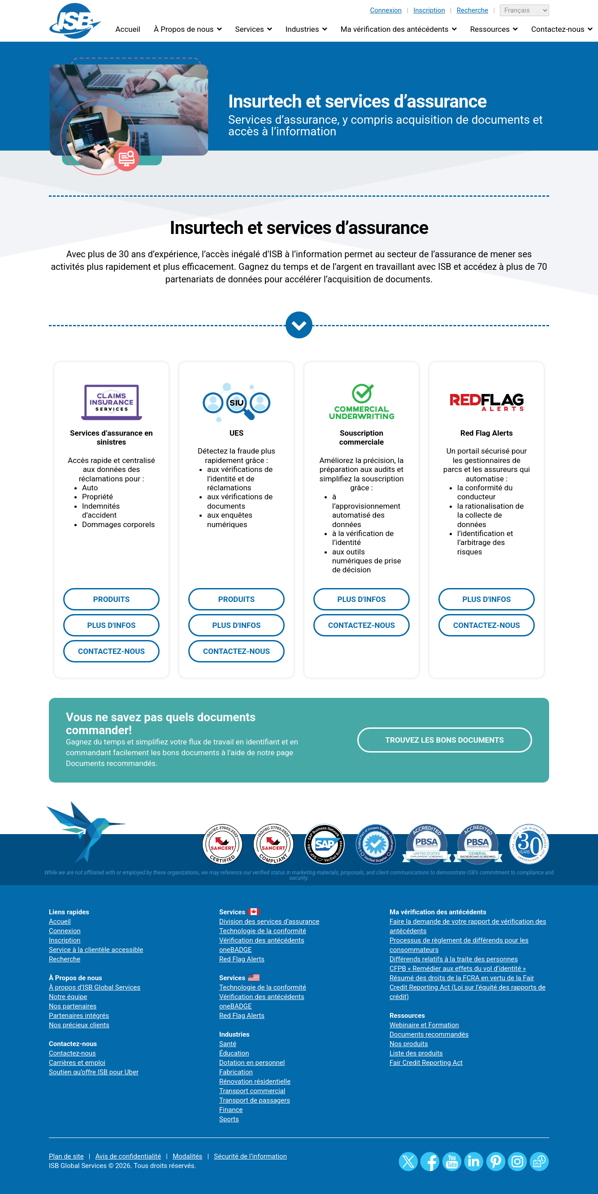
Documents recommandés (429, 1034)
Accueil (127, 29)
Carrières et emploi (77, 1063)
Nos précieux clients (79, 1025)
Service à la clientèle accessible (96, 950)
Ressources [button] (490, 29)
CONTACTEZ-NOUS (111, 651)
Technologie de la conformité (262, 931)
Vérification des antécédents (261, 940)
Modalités (187, 1156)
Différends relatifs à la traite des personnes (454, 959)
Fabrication (236, 1072)
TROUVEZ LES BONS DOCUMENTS (445, 739)
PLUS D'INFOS (111, 625)
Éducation (234, 1053)
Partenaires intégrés (79, 1016)
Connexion (386, 10)
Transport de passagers (254, 1100)
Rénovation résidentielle (254, 1081)
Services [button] (249, 29)
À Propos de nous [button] (184, 29)
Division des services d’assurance (269, 921)
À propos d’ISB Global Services (94, 987)
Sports (229, 1119)
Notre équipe (68, 997)
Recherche (472, 10)
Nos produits (409, 1044)
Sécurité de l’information (250, 1156)
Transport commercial (252, 1091)
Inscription (429, 10)
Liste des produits (416, 1053)
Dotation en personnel (252, 1063)
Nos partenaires (72, 1006)
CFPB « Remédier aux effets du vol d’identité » (458, 969)
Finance (231, 1110)
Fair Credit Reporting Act (426, 1063)
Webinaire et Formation (424, 1025)
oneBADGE (235, 950)
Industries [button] (302, 29)
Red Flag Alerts (241, 959)
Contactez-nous (72, 1053)
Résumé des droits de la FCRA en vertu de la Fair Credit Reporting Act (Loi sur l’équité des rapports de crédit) (468, 987)
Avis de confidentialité (128, 1156)
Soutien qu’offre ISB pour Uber (94, 1072)
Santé (227, 1044)
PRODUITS (111, 599)
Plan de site (66, 1156)
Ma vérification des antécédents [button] (395, 29)
